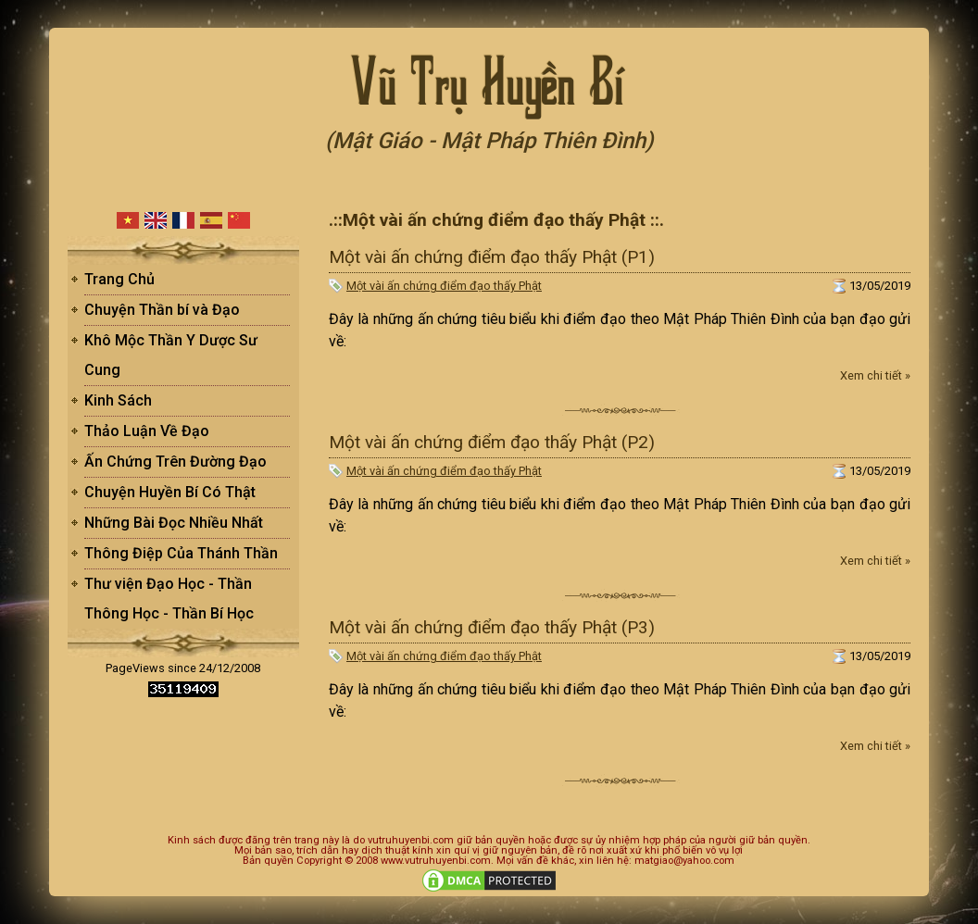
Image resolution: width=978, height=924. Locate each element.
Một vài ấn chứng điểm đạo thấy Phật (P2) (492, 442)
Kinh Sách (118, 400)
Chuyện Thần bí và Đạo (162, 309)
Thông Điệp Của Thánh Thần (181, 553)
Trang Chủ (119, 279)
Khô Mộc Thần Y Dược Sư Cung (170, 355)
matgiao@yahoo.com (684, 861)
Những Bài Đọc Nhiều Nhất (173, 522)
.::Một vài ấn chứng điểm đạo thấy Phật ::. (496, 220)
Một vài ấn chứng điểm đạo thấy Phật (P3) (492, 627)
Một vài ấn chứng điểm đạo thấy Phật (444, 286)
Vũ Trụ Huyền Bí (488, 79)
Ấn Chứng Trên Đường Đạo (175, 461)
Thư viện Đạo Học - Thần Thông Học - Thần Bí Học (169, 598)
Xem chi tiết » (875, 375)
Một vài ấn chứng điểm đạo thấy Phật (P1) (492, 257)
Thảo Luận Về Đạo (146, 431)
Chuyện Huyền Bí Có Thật (170, 492)
